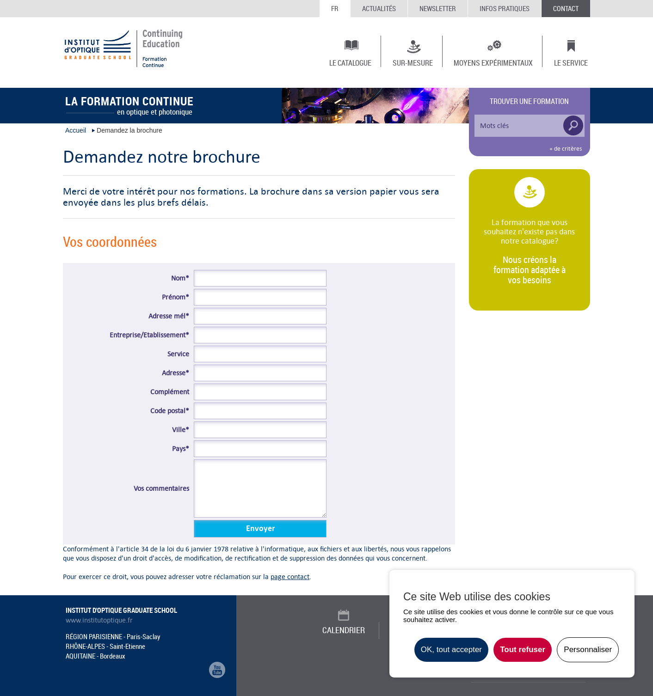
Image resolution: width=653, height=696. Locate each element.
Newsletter (437, 8)
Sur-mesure (413, 62)
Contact (566, 8)
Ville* (180, 430)
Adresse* (175, 373)
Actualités (379, 8)
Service (178, 354)
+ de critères (565, 149)
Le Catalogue (350, 62)
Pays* (180, 449)
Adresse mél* (168, 316)
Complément (169, 392)
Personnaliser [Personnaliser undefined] (588, 649)
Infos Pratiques (505, 8)
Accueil (75, 130)
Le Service (571, 62)
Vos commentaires (161, 488)
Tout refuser (522, 649)
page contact (290, 576)
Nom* (180, 278)
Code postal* (169, 411)
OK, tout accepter (451, 649)
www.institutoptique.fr (99, 620)
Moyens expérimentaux (493, 62)
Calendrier (343, 629)
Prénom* (175, 297)
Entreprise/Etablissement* (149, 335)
